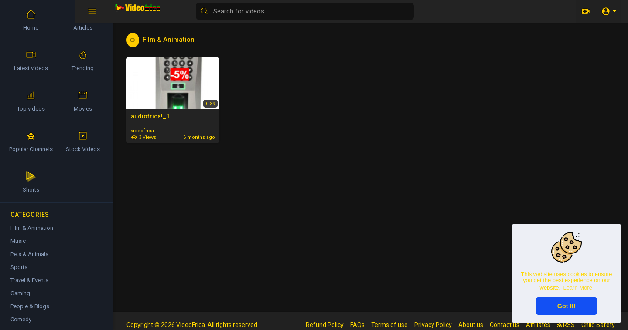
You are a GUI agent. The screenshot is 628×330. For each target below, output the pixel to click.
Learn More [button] (577, 287)
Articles (82, 20)
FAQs (357, 324)
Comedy (20, 319)
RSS (566, 324)
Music (18, 241)
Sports (18, 267)
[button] (608, 11)
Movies (83, 101)
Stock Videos (83, 141)
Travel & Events (29, 280)
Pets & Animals (29, 254)
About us (470, 324)
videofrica (142, 131)
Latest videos (31, 60)
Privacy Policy (433, 324)
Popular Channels (31, 141)
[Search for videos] (343, 11)
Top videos (31, 101)
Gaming (20, 293)
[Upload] (585, 11)
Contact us (504, 324)
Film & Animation (31, 228)
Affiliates (538, 324)
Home (30, 20)
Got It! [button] (566, 306)
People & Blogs (29, 306)
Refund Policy (325, 324)
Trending (83, 60)
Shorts (31, 182)
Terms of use (389, 324)
